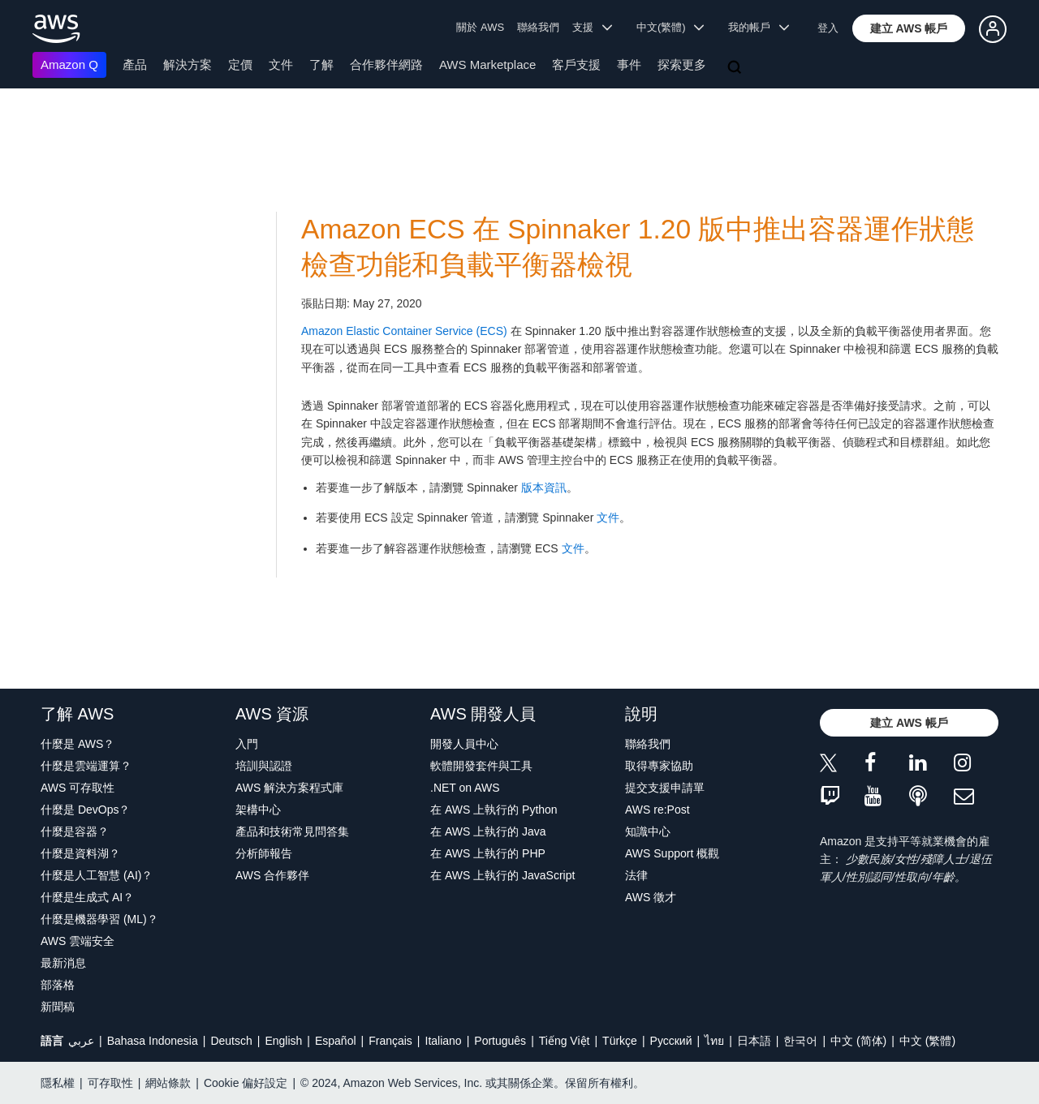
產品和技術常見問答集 (292, 831)
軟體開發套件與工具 (481, 765)
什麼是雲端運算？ (86, 765)
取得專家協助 (659, 765)
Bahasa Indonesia (152, 1040)
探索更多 (681, 64)
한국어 (800, 1040)
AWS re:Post (657, 809)
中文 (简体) (858, 1040)
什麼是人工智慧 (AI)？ (97, 875)
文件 (281, 64)
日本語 (754, 1040)
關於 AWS (480, 27)
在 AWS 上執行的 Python (494, 809)
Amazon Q (69, 64)
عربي (81, 1040)
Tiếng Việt (564, 1040)
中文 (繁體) (927, 1040)
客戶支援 (576, 64)
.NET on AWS (465, 787)
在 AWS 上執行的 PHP (487, 853)
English (283, 1040)
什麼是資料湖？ (80, 853)
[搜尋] (736, 68)
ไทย (714, 1040)
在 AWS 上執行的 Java (488, 831)
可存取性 (110, 1082)
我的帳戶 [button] (758, 27)
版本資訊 (544, 487)
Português (500, 1040)
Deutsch (231, 1040)
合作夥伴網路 (386, 64)
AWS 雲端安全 (77, 940)
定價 (240, 64)
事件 (629, 64)
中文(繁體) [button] (670, 27)
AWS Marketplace (487, 64)
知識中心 (647, 831)
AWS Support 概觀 (672, 853)
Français (390, 1040)
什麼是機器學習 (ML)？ (99, 919)
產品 (135, 64)
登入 (828, 28)
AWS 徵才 (650, 897)
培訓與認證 (263, 765)
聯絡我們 (538, 27)
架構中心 (258, 809)
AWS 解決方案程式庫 (289, 787)
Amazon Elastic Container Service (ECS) (404, 330)
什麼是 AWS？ (77, 743)
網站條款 (168, 1082)
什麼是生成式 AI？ (87, 897)
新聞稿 (58, 1006)
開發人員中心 (464, 743)
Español (335, 1040)
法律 (636, 875)
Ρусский (671, 1040)
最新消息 (63, 962)
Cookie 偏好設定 (245, 1082)
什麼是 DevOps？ (85, 809)
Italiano (443, 1040)
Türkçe (619, 1040)
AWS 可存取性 (77, 787)
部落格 (58, 984)
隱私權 (58, 1082)
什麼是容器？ (75, 831)
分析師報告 (263, 853)
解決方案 (187, 64)
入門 (246, 743)
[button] (909, 28)
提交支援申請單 (665, 787)
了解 (321, 64)
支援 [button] (592, 27)
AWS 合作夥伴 (272, 875)
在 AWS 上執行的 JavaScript (502, 875)
